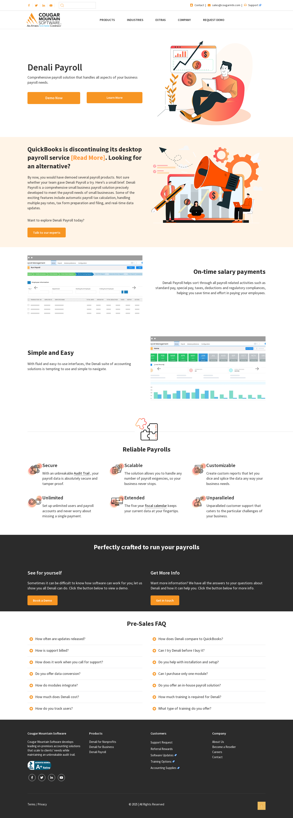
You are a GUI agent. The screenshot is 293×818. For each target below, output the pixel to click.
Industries (135, 20)
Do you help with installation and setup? (188, 662)
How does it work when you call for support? (69, 662)
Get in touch (165, 600)
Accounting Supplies (163, 768)
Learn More (114, 97)
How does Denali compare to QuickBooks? (190, 638)
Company (184, 20)
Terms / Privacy (37, 804)
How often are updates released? (60, 638)
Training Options (161, 761)
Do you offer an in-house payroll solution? (189, 685)
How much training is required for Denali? (189, 696)
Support (253, 5)
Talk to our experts (46, 232)
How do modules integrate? (56, 685)
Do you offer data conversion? (57, 673)
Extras (160, 20)
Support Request (162, 742)
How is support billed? (52, 650)
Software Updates (162, 755)
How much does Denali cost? (57, 696)
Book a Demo (42, 600)
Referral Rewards (162, 749)
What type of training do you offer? (184, 708)
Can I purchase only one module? (183, 673)
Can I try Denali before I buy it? (181, 650)
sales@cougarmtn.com (226, 5)
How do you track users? (54, 708)
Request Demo (213, 20)
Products (107, 20)
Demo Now (53, 97)
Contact (199, 5)
